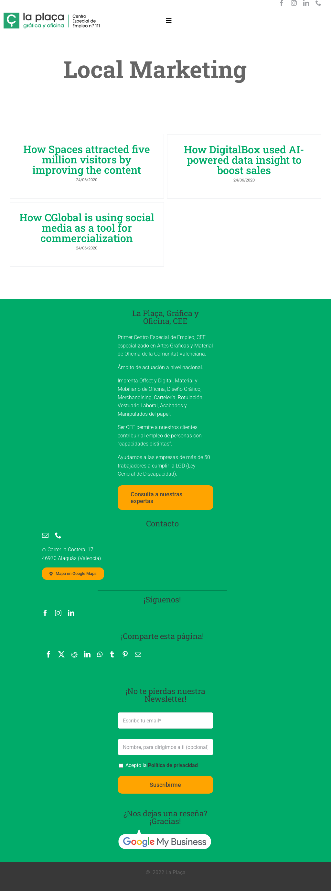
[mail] (45, 519)
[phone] (318, 3)
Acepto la (161, 750)
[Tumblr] (112, 639)
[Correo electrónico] (138, 639)
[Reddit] (74, 639)
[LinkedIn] (87, 639)
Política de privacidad (173, 750)
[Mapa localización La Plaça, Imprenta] (73, 558)
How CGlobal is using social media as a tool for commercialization (107, 221)
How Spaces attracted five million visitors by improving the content (86, 159)
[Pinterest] (125, 639)
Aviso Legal (61, 879)
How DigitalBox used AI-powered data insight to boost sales (239, 159)
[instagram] (294, 3)
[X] (61, 639)
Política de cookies (153, 879)
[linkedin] (306, 3)
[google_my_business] (164, 816)
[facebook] (281, 3)
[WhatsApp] (100, 639)
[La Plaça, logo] (52, 15)
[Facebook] (48, 639)
